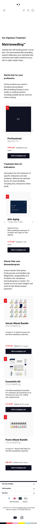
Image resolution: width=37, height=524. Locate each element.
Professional (18, 140)
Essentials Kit (18, 383)
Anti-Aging (18, 220)
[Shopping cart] (32, 10)
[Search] (23, 10)
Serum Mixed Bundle (18, 324)
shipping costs (22, 507)
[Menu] (4, 10)
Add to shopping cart (18, 156)
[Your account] (28, 10)
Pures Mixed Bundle (18, 441)
